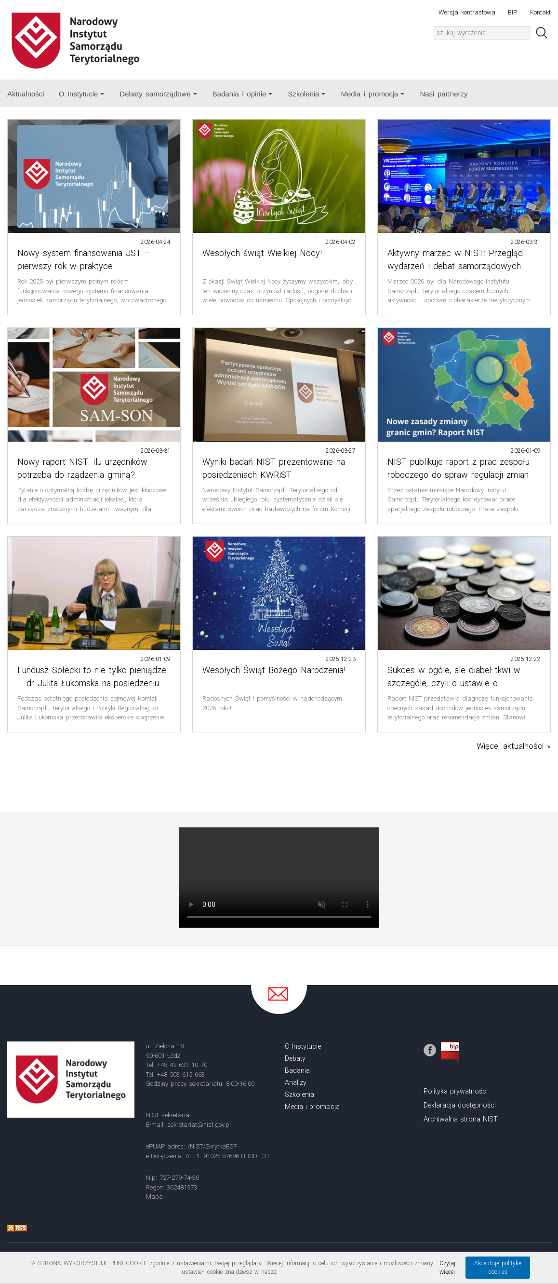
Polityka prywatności (456, 1091)
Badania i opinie (243, 94)
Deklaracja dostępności (460, 1105)
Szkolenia (306, 94)
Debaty (295, 1058)
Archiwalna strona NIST (461, 1119)
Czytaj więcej (447, 1267)
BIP (512, 12)
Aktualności (25, 94)
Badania (297, 1070)
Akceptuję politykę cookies (497, 1267)
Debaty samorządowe (158, 94)
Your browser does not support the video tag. (279, 877)
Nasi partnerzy (443, 94)
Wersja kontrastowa (466, 12)
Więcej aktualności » (514, 746)
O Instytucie (82, 94)
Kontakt (540, 12)
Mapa (154, 1196)
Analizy (295, 1082)
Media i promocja (372, 94)
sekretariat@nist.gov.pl (199, 1124)
